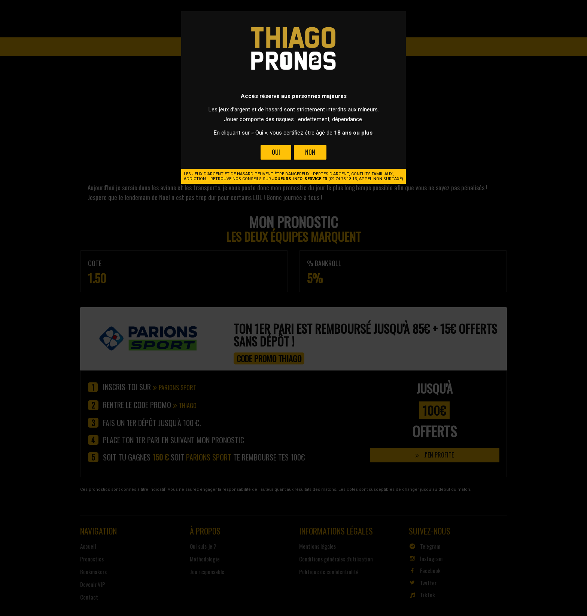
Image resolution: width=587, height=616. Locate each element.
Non (310, 152)
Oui (276, 152)
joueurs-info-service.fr (299, 178)
